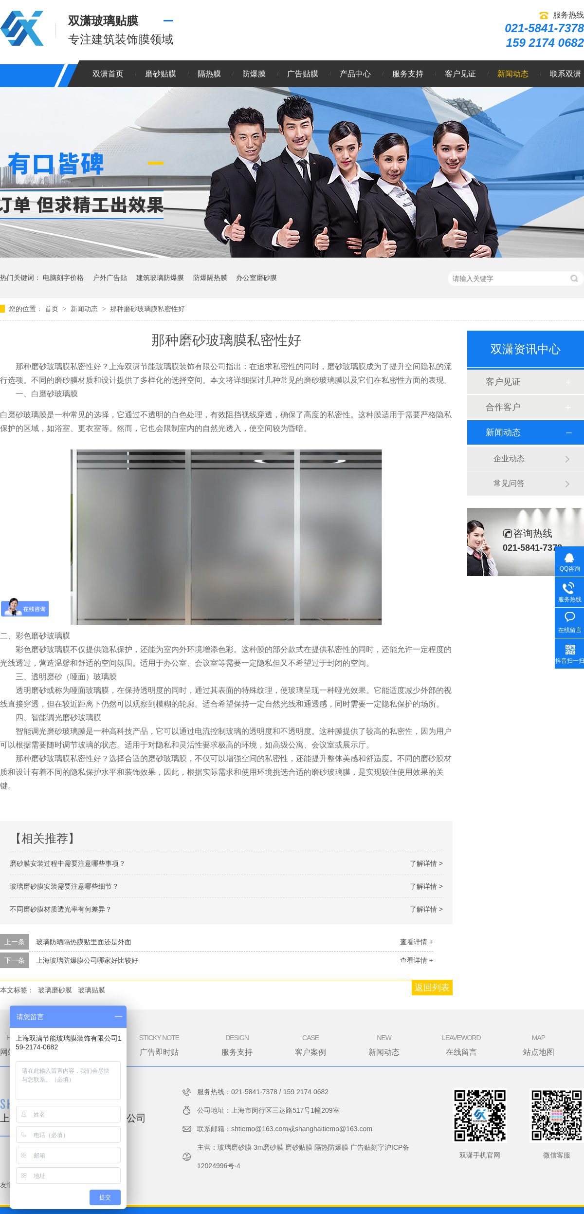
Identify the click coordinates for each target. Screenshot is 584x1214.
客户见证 (460, 74)
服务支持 (407, 74)
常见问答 (509, 483)
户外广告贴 (110, 277)
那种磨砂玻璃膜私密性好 (147, 309)
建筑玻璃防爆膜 (160, 277)
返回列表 (432, 987)
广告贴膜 (302, 74)
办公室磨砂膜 (256, 277)
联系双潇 (565, 74)
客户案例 (310, 1044)
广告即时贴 (159, 1044)
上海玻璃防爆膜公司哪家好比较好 (87, 960)
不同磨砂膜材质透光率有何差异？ (61, 909)
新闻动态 (513, 74)
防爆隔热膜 (210, 277)
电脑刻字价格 (63, 277)
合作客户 (503, 407)
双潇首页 (108, 74)
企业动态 (509, 458)
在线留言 (461, 1044)
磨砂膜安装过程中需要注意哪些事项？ (68, 863)
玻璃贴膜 (91, 990)
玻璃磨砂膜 (55, 990)
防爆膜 (254, 74)
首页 (52, 309)
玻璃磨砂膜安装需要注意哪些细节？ (64, 886)
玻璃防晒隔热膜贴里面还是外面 (83, 942)
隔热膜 (209, 74)
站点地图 (538, 1044)
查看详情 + (416, 942)
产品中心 (355, 74)
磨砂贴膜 (160, 74)
